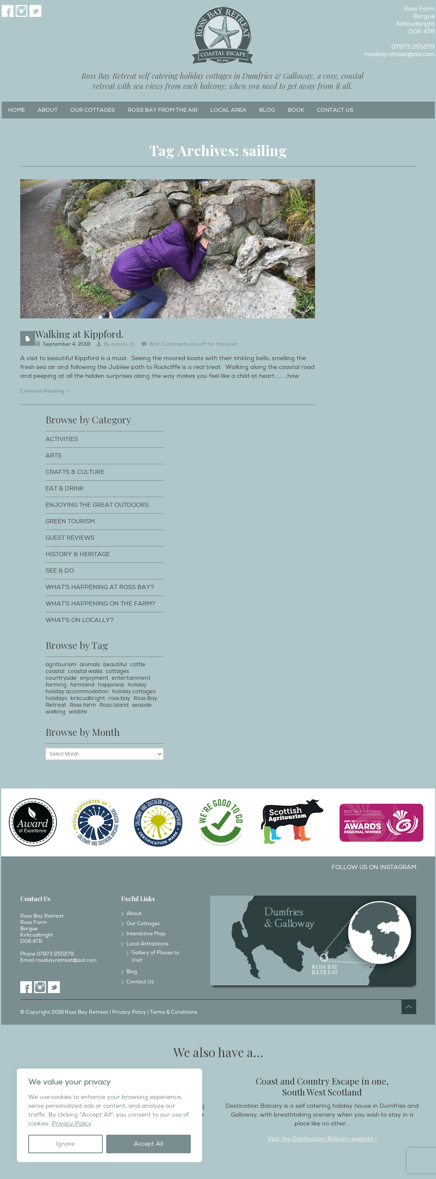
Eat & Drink (64, 488)
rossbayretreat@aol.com (399, 54)
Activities (61, 439)
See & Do (59, 570)
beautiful (115, 664)
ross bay (119, 698)
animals (90, 664)
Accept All (148, 1143)
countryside (61, 678)
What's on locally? (79, 620)
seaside (142, 705)
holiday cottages (133, 691)
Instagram (21, 11)
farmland (82, 684)
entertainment (131, 678)
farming (56, 684)
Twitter (35, 11)
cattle (137, 664)
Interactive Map (146, 934)
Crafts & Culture (74, 472)
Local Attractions (147, 944)
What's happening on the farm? (100, 603)
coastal (54, 671)
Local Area (228, 110)
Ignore (65, 1143)
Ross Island (113, 705)
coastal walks (85, 671)
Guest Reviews (69, 537)
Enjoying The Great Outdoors (97, 505)
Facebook (7, 11)
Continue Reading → (45, 391)
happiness (111, 684)
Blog (267, 110)
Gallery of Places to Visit (155, 957)
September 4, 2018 (66, 344)
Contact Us (335, 110)
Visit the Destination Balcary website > (322, 1138)
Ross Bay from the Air (163, 110)
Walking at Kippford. (79, 333)
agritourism (60, 664)
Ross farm (83, 705)
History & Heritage (77, 554)
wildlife (78, 711)
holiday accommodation (77, 691)
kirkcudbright (87, 698)
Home (16, 110)
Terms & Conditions (173, 1012)
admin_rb (123, 344)
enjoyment (94, 678)
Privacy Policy (71, 1123)
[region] (109, 1115)
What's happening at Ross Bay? (99, 587)
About (47, 110)
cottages (117, 671)
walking (55, 711)
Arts (53, 455)
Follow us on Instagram (374, 867)
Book (296, 110)
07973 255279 (413, 46)
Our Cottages (92, 110)
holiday (137, 684)
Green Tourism (70, 521)
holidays (56, 698)
